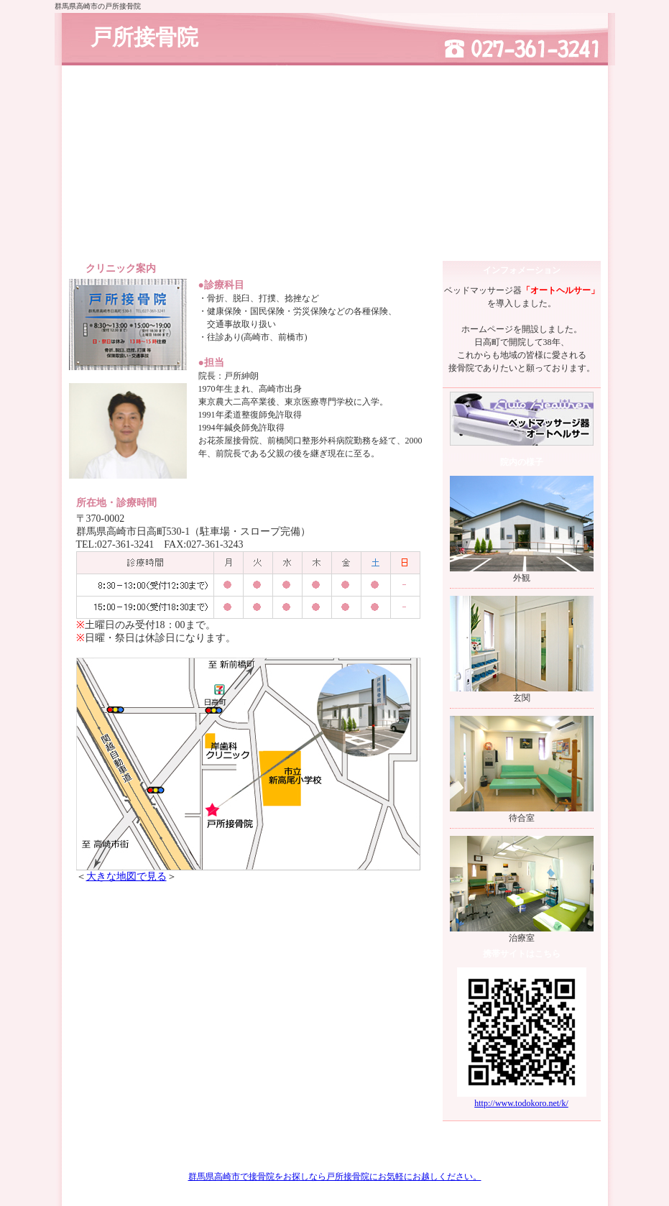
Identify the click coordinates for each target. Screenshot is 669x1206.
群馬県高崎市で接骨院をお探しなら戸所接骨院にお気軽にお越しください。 (334, 1177)
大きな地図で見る (126, 876)
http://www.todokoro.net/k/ (521, 1103)
